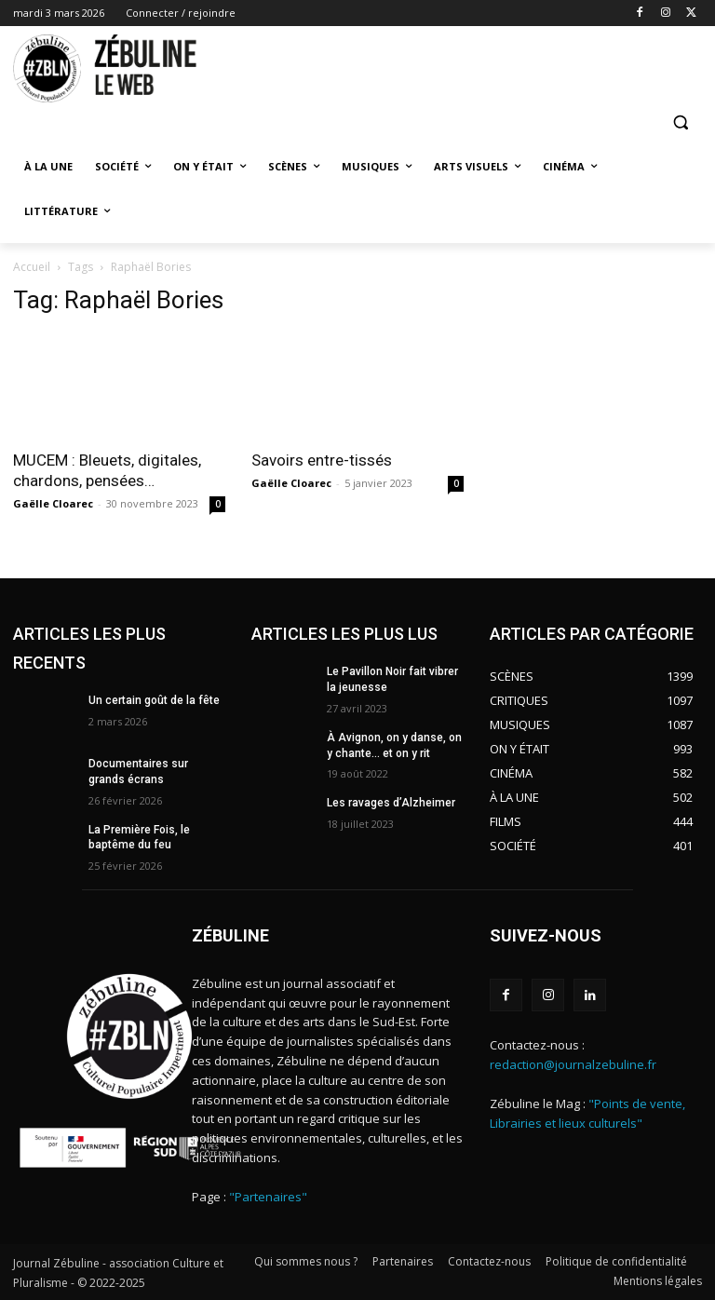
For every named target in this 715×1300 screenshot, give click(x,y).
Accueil (31, 267)
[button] (680, 122)
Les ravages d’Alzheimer (391, 802)
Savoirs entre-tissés (321, 460)
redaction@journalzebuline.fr (573, 1064)
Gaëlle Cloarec (53, 503)
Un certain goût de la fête (154, 700)
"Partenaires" (268, 1196)
